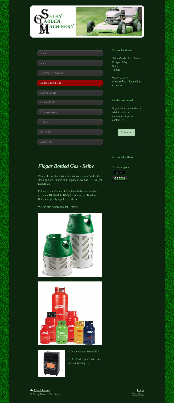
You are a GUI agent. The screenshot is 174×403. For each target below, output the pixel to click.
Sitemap (45, 390)
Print (35, 390)
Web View (138, 394)
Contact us (127, 132)
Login (140, 390)
